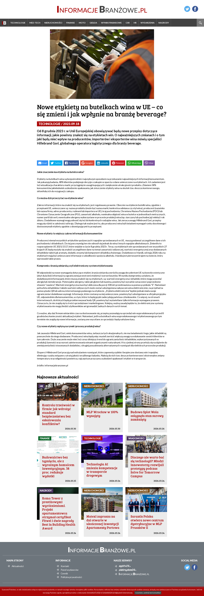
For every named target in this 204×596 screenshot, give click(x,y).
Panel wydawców (69, 569)
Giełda (93, 22)
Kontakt (65, 566)
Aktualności (18, 566)
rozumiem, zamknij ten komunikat (148, 593)
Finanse (70, 22)
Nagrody (163, 22)
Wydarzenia (147, 22)
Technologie (17, 22)
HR (135, 22)
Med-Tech (34, 22)
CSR (128, 22)
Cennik (64, 573)
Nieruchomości (53, 22)
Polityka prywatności (71, 577)
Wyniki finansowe (111, 22)
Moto (82, 22)
